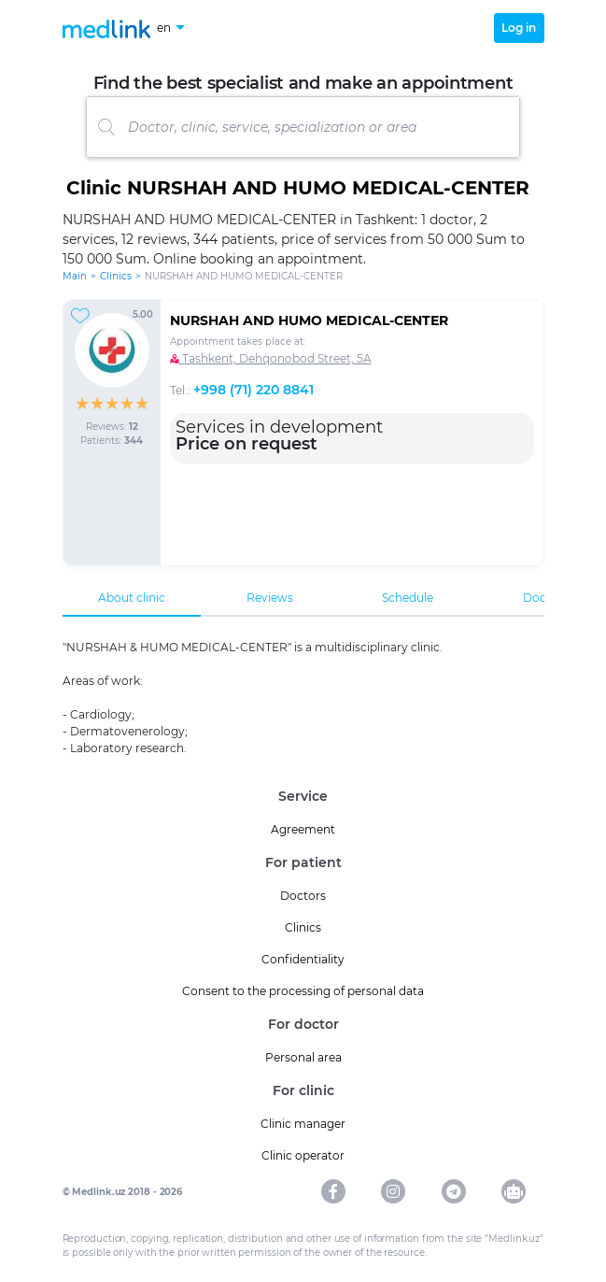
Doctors (303, 896)
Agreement (303, 829)
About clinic (131, 598)
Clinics (116, 276)
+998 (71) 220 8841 (253, 389)
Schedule (407, 598)
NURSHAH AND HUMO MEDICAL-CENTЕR (309, 320)
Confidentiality (303, 959)
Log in (518, 28)
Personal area (303, 1057)
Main (75, 276)
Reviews (270, 598)
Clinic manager (303, 1124)
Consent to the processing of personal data (303, 991)
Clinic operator (303, 1155)
